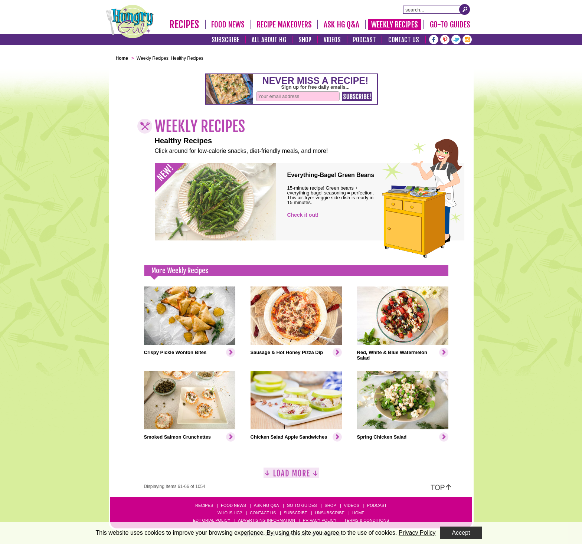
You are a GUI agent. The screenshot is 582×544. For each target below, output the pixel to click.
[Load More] (291, 476)
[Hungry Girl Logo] (130, 21)
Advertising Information (266, 520)
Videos (332, 40)
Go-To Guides (450, 24)
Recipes (184, 24)
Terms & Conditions (366, 520)
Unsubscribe (329, 513)
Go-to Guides (302, 505)
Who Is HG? (230, 513)
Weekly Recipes (394, 24)
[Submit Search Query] (464, 9)
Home (358, 513)
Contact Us (403, 40)
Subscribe (225, 40)
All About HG (269, 40)
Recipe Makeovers (284, 24)
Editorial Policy (211, 520)
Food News (228, 24)
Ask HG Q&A (341, 24)
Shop (304, 40)
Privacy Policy (320, 520)
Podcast (364, 40)
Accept (461, 533)
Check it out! (303, 215)
